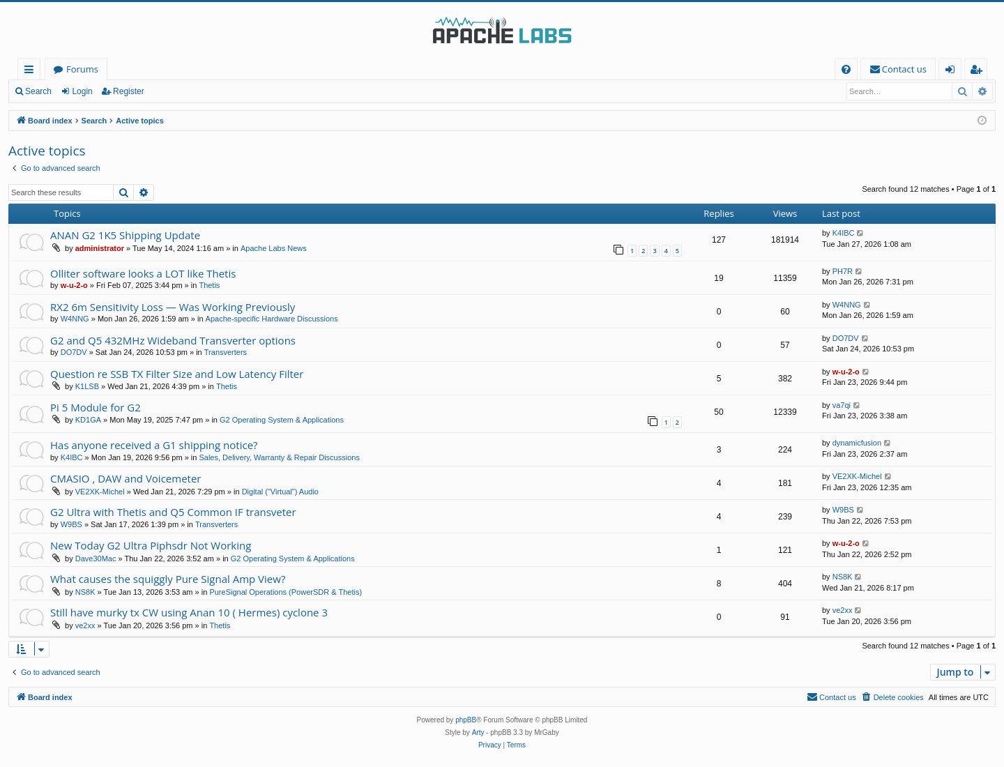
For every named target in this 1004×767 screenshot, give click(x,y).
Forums (82, 69)
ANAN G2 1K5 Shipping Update (125, 235)
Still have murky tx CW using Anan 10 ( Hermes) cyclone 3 (189, 612)
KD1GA (88, 420)
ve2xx (85, 625)
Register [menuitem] (979, 71)
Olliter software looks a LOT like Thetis (143, 273)
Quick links (32, 71)
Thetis (209, 285)
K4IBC (843, 233)
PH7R (842, 271)
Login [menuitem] (953, 71)
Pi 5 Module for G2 (95, 407)
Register (128, 91)
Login (82, 91)
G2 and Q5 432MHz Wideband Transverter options (173, 340)
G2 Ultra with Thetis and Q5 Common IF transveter (173, 512)
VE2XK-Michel (100, 491)
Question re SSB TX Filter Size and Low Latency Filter (176, 374)
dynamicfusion (856, 443)
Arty (478, 732)
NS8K (85, 592)
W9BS (71, 524)
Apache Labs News (274, 248)
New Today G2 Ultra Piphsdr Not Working (150, 545)
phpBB (465, 720)
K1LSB (87, 386)
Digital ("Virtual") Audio (280, 491)
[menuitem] (846, 69)
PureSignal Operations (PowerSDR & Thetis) (285, 592)
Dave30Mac (95, 558)
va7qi (841, 405)
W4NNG (75, 318)
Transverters (225, 352)
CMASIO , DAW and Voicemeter (125, 478)
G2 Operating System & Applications (282, 420)
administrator (99, 248)
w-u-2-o (74, 285)
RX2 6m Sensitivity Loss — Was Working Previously (172, 307)
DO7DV (74, 352)
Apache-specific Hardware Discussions (272, 318)
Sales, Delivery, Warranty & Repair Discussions (279, 457)
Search (38, 91)
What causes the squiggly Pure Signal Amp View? (167, 579)
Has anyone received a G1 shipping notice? (154, 445)
